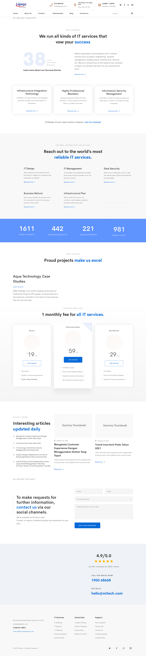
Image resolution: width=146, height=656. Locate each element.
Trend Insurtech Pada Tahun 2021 (28, 447)
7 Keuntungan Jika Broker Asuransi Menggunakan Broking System (29, 452)
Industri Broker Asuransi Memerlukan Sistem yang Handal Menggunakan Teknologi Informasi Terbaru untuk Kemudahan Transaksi (33, 467)
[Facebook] (124, 5)
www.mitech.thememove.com (23, 631)
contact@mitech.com (20, 624)
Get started (73, 373)
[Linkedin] (132, 5)
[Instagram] (128, 5)
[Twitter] (121, 5)
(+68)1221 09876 (19, 628)
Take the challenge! (92, 125)
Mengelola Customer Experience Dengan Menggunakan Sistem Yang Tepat (31, 441)
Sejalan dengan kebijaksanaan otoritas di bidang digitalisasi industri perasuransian (31, 459)
